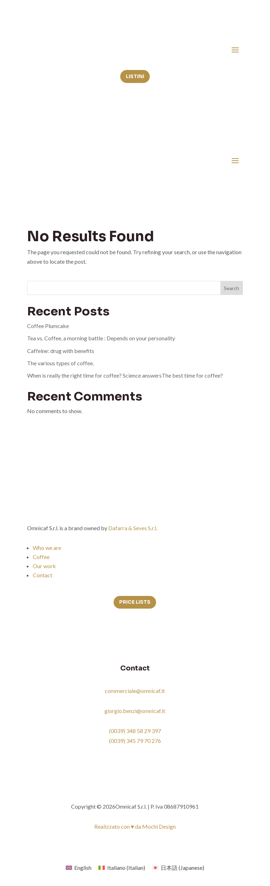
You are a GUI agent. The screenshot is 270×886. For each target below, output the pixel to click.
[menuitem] (78, 867)
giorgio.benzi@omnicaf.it (134, 710)
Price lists (134, 602)
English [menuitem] (82, 867)
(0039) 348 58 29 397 (135, 730)
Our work (44, 566)
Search (231, 288)
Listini (135, 76)
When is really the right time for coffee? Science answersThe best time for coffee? (125, 375)
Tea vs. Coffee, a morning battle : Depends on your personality (101, 338)
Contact (42, 575)
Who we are (47, 547)
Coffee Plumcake (48, 325)
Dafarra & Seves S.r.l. (132, 528)
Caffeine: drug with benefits (60, 350)
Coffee (41, 556)
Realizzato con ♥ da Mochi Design (135, 826)
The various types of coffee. (60, 363)
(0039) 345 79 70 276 (135, 740)
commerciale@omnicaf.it (135, 690)
